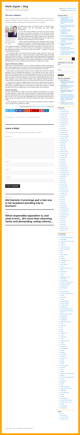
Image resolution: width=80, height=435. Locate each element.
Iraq (62, 327)
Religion (63, 375)
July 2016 (63, 218)
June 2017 (63, 199)
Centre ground (64, 264)
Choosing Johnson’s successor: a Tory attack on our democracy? (67, 49)
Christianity (64, 271)
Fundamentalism (65, 301)
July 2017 (63, 197)
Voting (62, 404)
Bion (62, 252)
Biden (62, 251)
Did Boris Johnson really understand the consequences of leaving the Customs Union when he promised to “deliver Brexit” (67, 20)
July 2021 (63, 126)
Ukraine (63, 396)
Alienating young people (67, 237)
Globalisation (64, 307)
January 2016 (64, 230)
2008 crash (63, 235)
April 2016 (63, 224)
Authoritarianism (65, 247)
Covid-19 (63, 273)
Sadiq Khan (63, 381)
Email (7, 169)
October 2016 (64, 213)
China (62, 266)
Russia (62, 379)
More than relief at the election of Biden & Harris (67, 87)
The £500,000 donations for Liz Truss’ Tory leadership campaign (68, 40)
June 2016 (63, 220)
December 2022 (65, 113)
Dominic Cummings (66, 284)
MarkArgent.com (72, 10)
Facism (62, 295)
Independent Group (66, 321)
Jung (62, 329)
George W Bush (64, 305)
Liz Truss (63, 344)
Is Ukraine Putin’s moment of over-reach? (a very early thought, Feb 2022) (68, 53)
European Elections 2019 (67, 293)
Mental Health (64, 348)
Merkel (62, 350)
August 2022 (64, 117)
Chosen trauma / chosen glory (67, 268)
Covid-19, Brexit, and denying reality (68, 91)
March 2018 (64, 184)
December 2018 (65, 170)
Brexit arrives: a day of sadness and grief (67, 100)
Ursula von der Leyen (66, 402)
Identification (64, 316)
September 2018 (65, 174)
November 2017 (65, 191)
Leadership (63, 337)
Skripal (62, 383)
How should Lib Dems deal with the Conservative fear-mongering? (68, 26)
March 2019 (64, 165)
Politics (39, 117)
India (62, 323)
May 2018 (63, 180)
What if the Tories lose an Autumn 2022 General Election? (67, 44)
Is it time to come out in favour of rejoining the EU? (67, 36)
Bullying (63, 258)
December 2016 (65, 209)
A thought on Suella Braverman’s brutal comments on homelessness (66, 31)
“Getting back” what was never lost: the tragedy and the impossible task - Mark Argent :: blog (67, 96)
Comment (9, 136)
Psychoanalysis (64, 365)
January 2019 (64, 169)
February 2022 (64, 119)
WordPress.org (64, 419)
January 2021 (64, 132)
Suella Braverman (65, 386)
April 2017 (63, 203)
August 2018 (64, 176)
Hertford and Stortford (66, 314)
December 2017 (65, 190)
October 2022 (64, 115)
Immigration (64, 318)
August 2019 (64, 157)
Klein (62, 331)
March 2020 (64, 149)
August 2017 (64, 195)
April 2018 (63, 182)
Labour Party (64, 333)
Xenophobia (64, 408)
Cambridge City (64, 260)
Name (7, 161)
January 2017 (64, 207)
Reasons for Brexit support (67, 373)
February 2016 (64, 228)
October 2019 (64, 155)
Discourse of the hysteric (67, 282)
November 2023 (65, 111)
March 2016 (64, 226)
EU (61, 289)
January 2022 (64, 121)
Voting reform (64, 406)
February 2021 (64, 130)
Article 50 (63, 245)
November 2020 (65, 136)
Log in (62, 413)
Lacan (62, 335)
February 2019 (64, 167)
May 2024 (63, 109)
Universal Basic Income (67, 400)
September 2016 (65, 214)
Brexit (62, 256)
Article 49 (63, 243)
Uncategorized (64, 398)
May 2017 (63, 201)
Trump (62, 394)
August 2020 (64, 142)
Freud (62, 299)
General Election (65, 303)
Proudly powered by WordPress (25, 428)
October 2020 (64, 138)
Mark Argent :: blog (16, 6)
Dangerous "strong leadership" (65, 277)
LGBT (62, 339)
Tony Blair (63, 390)
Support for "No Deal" (66, 388)
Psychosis (63, 367)
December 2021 (65, 123)
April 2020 (63, 147)
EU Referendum (65, 291)
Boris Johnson (64, 254)
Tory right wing (65, 392)
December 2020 (65, 134)
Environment (64, 288)
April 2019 (63, 163)
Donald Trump (64, 286)
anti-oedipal (64, 239)
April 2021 (63, 128)
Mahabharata (64, 346)
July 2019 (63, 159)
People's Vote (64, 358)
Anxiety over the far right (67, 241)
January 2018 (64, 188)
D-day (62, 275)
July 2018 (63, 178)
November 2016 (65, 211)
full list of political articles (70, 8)
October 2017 (64, 193)
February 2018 (64, 186)
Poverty (63, 363)
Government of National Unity (67, 311)
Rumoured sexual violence (67, 377)
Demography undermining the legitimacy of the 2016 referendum (67, 83)
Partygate (63, 356)
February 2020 (64, 151)
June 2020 (63, 144)
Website (8, 177)
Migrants (63, 352)
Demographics (64, 280)
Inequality (63, 325)
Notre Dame (64, 354)
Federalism (63, 297)
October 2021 (64, 124)
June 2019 (63, 161)
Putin (62, 369)
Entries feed (64, 415)
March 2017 (64, 205)
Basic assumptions (65, 249)
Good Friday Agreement (67, 309)
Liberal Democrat (31, 117)
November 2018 (65, 172)
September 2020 (65, 140)
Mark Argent (11, 117)
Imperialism (64, 319)
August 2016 (64, 216)
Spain (62, 385)
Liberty (62, 342)
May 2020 (63, 145)
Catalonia (63, 262)
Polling (62, 362)
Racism (62, 371)
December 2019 (65, 153)
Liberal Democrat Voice (38, 106)
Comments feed (65, 417)
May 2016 (63, 222)
